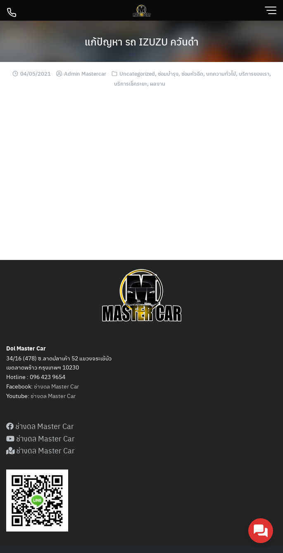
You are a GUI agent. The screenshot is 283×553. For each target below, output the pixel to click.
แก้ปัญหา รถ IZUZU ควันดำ (142, 41)
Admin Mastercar (85, 73)
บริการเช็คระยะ (130, 83)
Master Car (61, 395)
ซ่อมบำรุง (168, 73)
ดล (43, 395)
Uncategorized (137, 73)
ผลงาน (157, 83)
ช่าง (35, 395)
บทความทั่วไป (221, 73)
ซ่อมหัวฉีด (192, 73)
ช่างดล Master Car (56, 386)
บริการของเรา (254, 73)
